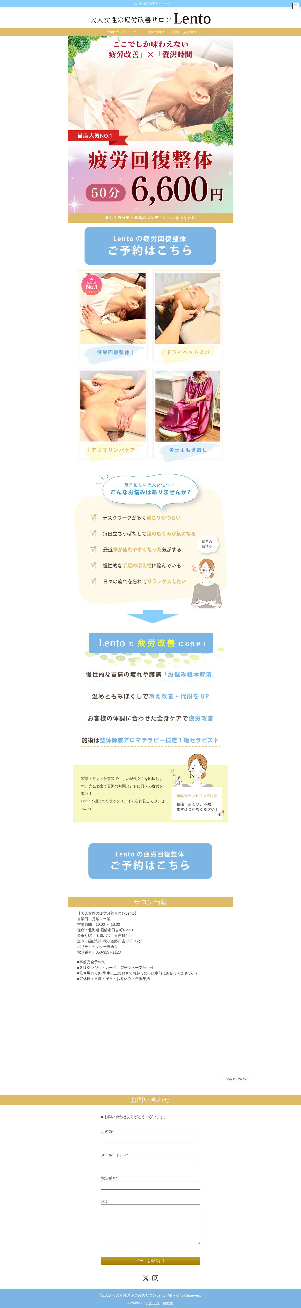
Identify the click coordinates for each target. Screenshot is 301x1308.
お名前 (107, 1132)
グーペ (154, 1303)
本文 (104, 1202)
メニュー (137, 32)
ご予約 (174, 32)
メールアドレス (114, 1155)
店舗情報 (189, 32)
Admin (168, 1303)
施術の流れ (156, 32)
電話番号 (109, 1178)
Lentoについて (115, 32)
